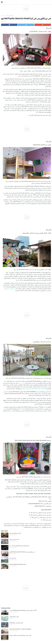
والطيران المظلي (26, 297)
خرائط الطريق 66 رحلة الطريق (16, 560)
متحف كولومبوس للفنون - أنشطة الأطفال (18, 554)
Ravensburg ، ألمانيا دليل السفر (16, 507)
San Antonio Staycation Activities (17, 579)
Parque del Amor (35, 297)
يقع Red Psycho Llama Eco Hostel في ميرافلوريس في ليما (22, 437)
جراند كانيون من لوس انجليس (15, 526)
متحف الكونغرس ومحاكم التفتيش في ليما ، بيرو (19, 430)
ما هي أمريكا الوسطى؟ (14, 501)
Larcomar (42, 297)
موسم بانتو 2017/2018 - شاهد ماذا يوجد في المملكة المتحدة (22, 566)
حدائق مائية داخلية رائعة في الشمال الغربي (18, 532)
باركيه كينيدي (22, 291)
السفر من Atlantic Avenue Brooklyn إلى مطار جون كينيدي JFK (22, 495)
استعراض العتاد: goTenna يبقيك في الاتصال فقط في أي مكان (22, 539)
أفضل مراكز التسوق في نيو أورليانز (16, 547)
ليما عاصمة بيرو (12, 443)
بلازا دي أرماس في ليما (14, 424)
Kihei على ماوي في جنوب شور (15, 572)
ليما (1, 15)
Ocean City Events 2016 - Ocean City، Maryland (20, 514)
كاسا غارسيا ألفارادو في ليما (15, 418)
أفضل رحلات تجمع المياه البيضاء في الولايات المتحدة (20, 520)
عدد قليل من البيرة (10, 242)
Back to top (26, 632)
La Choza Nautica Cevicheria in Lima (17, 449)
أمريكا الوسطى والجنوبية (10, 15)
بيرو (4, 15)
